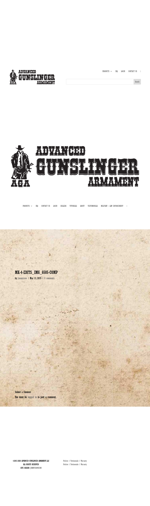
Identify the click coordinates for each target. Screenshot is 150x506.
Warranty (84, 461)
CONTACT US (132, 71)
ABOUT (109, 23)
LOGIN (123, 71)
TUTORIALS (118, 23)
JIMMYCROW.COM (35, 468)
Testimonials (74, 461)
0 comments (49, 278)
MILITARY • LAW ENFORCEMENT (112, 206)
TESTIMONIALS (93, 206)
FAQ (116, 71)
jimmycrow (22, 278)
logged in (32, 397)
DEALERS (128, 23)
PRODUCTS (105, 71)
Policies (65, 461)
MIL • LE (138, 23)
